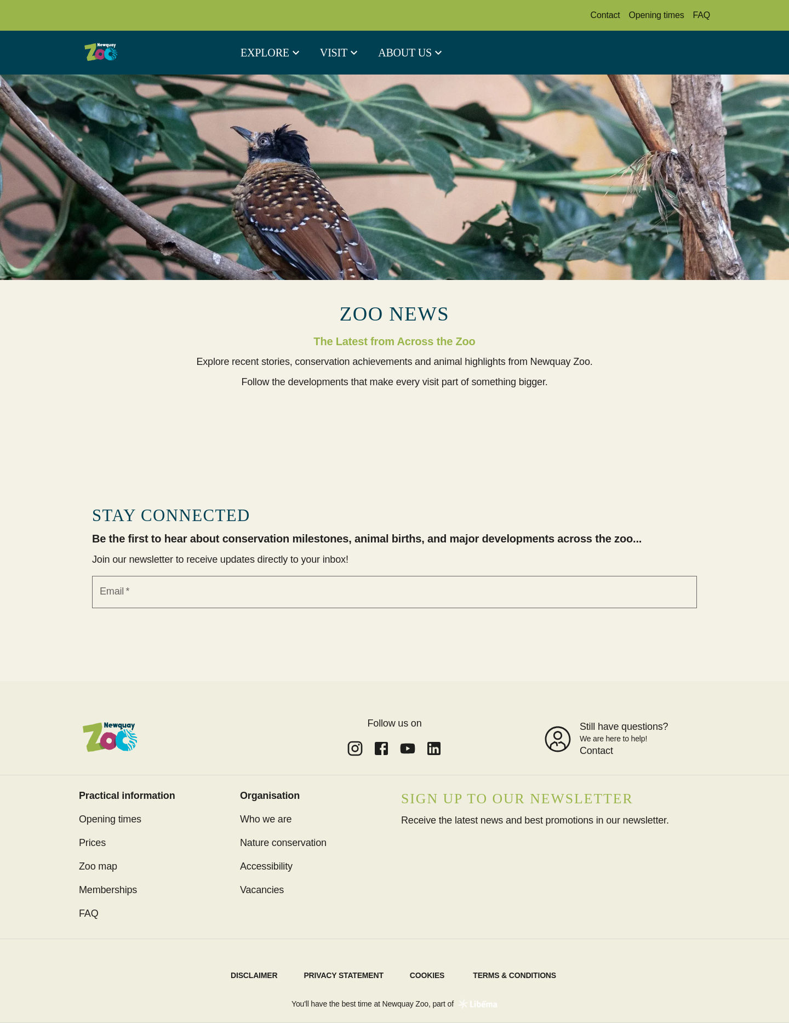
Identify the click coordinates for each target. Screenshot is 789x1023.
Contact (605, 15)
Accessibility (266, 866)
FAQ (702, 15)
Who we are (265, 819)
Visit (333, 53)
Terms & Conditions (514, 975)
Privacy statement (343, 975)
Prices (92, 842)
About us (405, 53)
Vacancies (262, 889)
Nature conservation (283, 842)
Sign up (394, 626)
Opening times (656, 15)
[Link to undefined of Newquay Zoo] (355, 748)
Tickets (597, 52)
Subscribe (432, 847)
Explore (265, 53)
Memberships (671, 52)
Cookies (427, 975)
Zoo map (98, 866)
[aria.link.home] (101, 52)
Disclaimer (254, 975)
